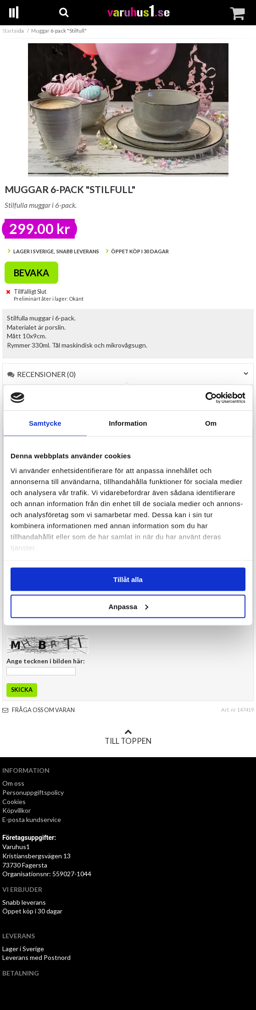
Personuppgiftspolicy (33, 792)
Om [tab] (211, 423)
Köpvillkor (16, 810)
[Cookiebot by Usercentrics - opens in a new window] (205, 398)
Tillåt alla (128, 579)
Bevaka (31, 272)
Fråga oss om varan (38, 710)
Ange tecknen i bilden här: (45, 661)
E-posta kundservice (32, 819)
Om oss (13, 783)
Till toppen (128, 737)
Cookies (14, 801)
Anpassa (128, 606)
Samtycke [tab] (45, 423)
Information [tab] (128, 423)
